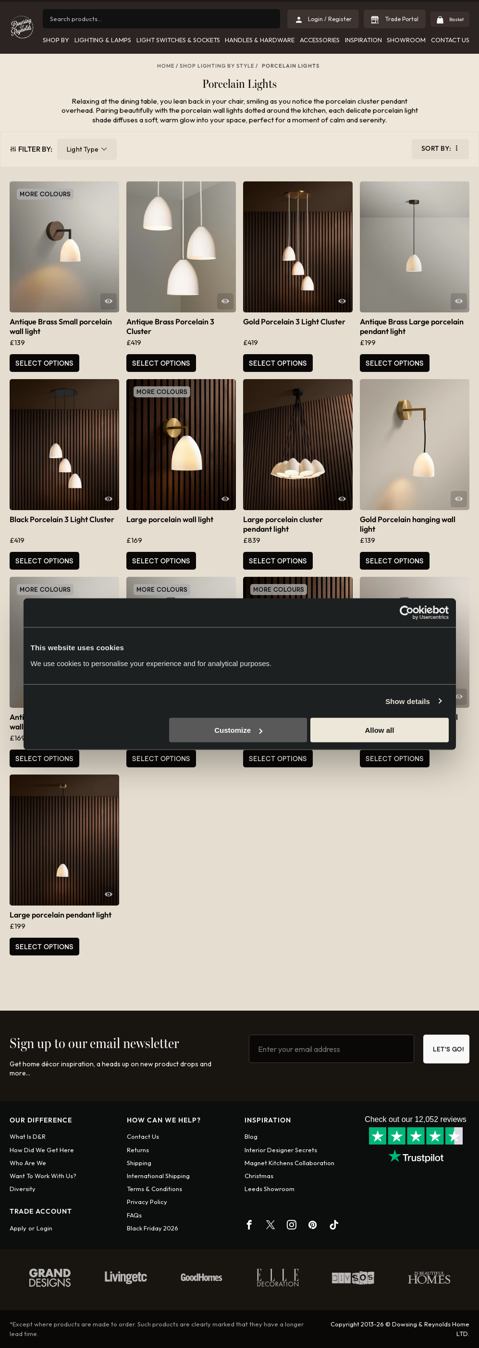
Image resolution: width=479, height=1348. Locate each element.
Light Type (82, 149)
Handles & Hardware (260, 40)
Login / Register (323, 19)
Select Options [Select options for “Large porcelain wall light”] (161, 560)
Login (44, 1228)
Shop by (56, 40)
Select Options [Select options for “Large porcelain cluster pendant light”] (278, 560)
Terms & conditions (154, 1189)
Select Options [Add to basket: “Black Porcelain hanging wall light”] (395, 758)
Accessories (320, 40)
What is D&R (28, 1136)
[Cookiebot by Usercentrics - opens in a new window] (407, 612)
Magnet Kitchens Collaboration (289, 1163)
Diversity (23, 1189)
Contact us (143, 1136)
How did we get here (42, 1150)
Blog (251, 1136)
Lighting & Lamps (102, 40)
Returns (138, 1150)
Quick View (108, 301)
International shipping (158, 1176)
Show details (407, 701)
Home (165, 65)
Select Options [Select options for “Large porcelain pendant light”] (44, 946)
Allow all (379, 730)
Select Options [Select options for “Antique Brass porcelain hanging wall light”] (161, 758)
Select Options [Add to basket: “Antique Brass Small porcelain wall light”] (44, 363)
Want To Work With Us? (43, 1176)
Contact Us (450, 40)
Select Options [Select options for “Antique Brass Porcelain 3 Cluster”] (161, 363)
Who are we (28, 1163)
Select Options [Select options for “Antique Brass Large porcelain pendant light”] (395, 363)
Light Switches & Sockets (178, 40)
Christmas (259, 1176)
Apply (18, 1228)
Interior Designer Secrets (281, 1150)
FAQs (134, 1215)
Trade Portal (394, 19)
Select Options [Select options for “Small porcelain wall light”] (278, 758)
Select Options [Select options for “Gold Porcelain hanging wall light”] (395, 560)
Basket (452, 19)
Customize (238, 730)
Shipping (139, 1163)
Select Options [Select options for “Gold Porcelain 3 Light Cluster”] (278, 363)
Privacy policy (147, 1201)
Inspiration (362, 40)
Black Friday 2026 (152, 1228)
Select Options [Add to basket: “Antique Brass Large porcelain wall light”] (44, 758)
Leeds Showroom (270, 1189)
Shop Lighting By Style (217, 65)
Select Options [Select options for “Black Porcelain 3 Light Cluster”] (44, 560)
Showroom (406, 40)
